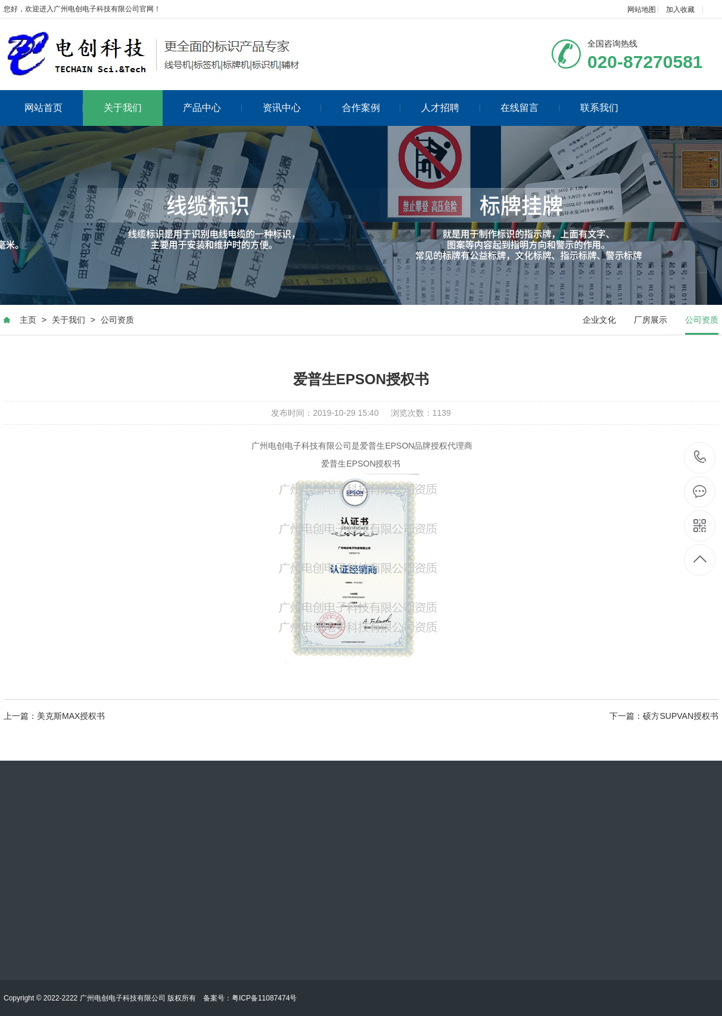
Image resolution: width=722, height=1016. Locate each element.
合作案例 (371, 108)
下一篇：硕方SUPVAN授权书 (663, 716)
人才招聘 (450, 108)
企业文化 (599, 320)
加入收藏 (680, 9)
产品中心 (212, 108)
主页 (28, 320)
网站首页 (53, 108)
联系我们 (599, 108)
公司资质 (117, 320)
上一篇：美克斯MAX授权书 (54, 716)
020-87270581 (700, 458)
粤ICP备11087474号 (264, 998)
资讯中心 (292, 108)
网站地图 (641, 9)
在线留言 (529, 108)
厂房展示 (650, 320)
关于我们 (123, 108)
